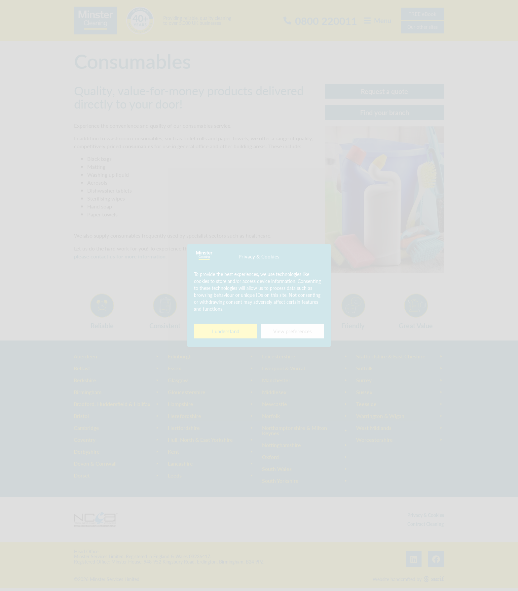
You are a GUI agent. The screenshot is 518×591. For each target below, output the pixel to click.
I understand (225, 331)
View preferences (292, 331)
